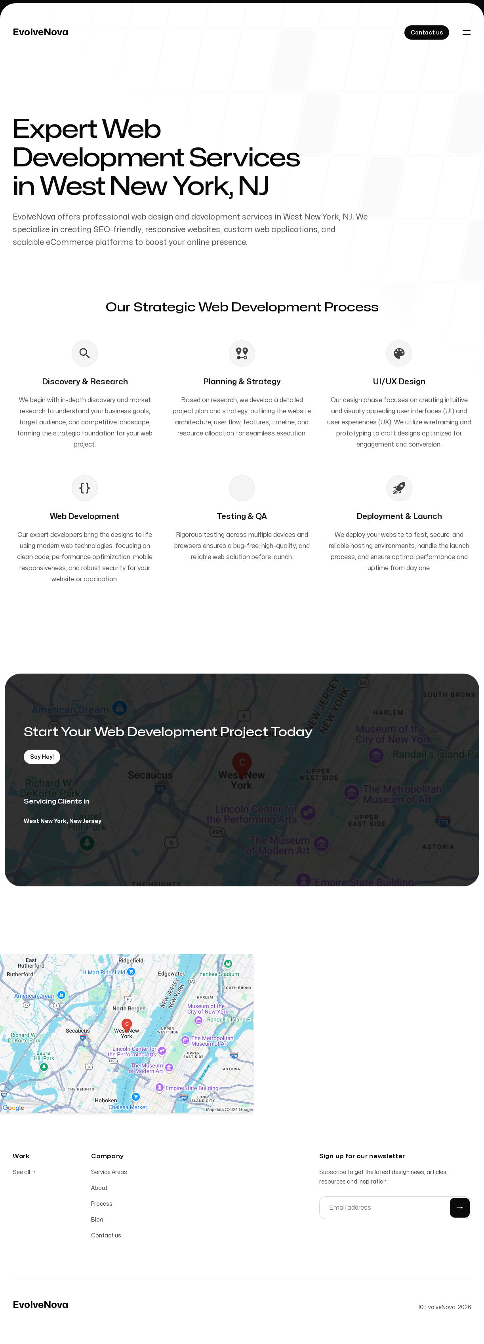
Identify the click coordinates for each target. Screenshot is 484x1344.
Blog (97, 1219)
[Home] (41, 32)
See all (24, 1172)
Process (101, 1204)
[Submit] (460, 1208)
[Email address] (395, 1207)
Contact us (106, 1235)
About (99, 1188)
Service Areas (109, 1172)
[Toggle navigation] (466, 32)
